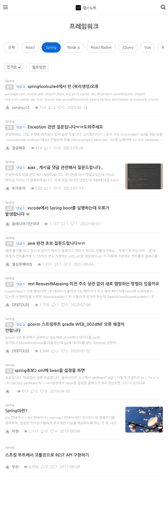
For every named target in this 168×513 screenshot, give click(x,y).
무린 (15, 467)
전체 (11, 47)
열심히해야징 (22, 264)
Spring (51, 47)
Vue (147, 47)
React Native (101, 47)
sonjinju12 (20, 107)
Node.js (73, 47)
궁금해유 (19, 148)
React (30, 47)
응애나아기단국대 (25, 224)
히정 (15, 431)
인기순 (12, 67)
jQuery (128, 47)
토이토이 (19, 188)
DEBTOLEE (20, 305)
